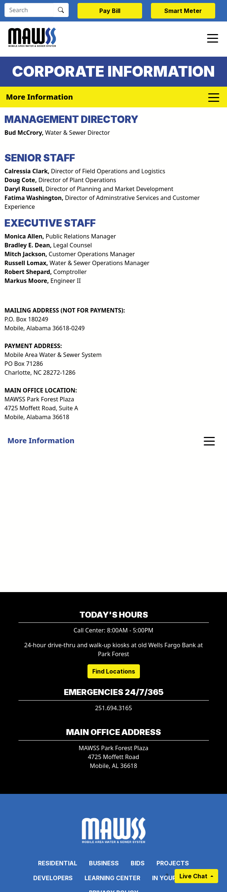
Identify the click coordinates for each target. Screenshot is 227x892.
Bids (138, 863)
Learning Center (112, 878)
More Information (41, 440)
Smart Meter (183, 10)
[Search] (29, 10)
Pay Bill (109, 10)
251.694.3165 (113, 708)
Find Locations (113, 671)
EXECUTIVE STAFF (50, 223)
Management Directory (71, 119)
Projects (173, 863)
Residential (57, 863)
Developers (53, 878)
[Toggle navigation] (213, 38)
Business (104, 863)
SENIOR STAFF (39, 158)
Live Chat (194, 876)
